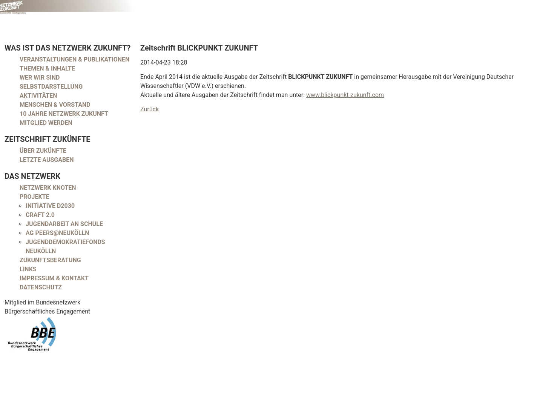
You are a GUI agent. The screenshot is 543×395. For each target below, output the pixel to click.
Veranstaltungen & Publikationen (74, 59)
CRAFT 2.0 (40, 214)
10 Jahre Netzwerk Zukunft (64, 113)
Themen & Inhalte (47, 68)
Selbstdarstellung (51, 86)
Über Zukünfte (43, 150)
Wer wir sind (40, 77)
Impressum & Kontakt (54, 278)
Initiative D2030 (50, 205)
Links (28, 269)
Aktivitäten (38, 95)
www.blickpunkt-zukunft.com (345, 94)
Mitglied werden (46, 122)
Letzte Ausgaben (47, 159)
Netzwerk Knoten (48, 187)
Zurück (149, 109)
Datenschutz (41, 287)
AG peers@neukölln (57, 233)
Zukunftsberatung (50, 260)
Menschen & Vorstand (55, 104)
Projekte (34, 196)
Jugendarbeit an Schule (64, 223)
